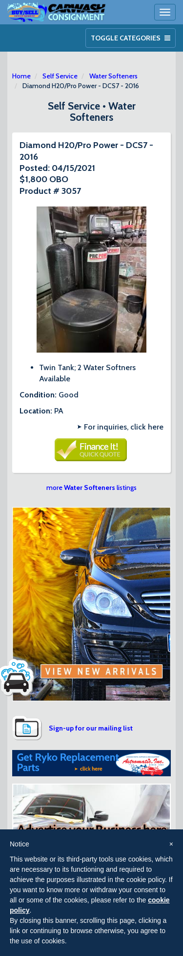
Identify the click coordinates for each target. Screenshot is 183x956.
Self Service (60, 76)
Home (21, 76)
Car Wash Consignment (57, 12)
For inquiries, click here (123, 426)
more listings (91, 487)
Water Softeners (113, 76)
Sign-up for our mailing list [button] (91, 728)
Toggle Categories (130, 38)
